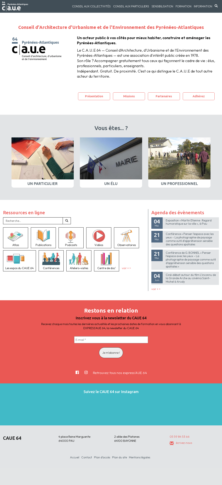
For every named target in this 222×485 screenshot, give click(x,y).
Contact (86, 457)
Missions (129, 96)
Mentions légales (139, 457)
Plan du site (119, 457)
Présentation (94, 96)
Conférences (51, 261)
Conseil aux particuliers (131, 6)
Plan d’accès (102, 457)
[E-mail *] (111, 339)
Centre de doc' (106, 261)
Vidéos (99, 238)
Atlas (15, 238)
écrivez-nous (181, 443)
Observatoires (126, 238)
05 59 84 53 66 (180, 437)
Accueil (74, 457)
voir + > (126, 268)
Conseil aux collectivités (91, 6)
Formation (183, 6)
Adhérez (199, 96)
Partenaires (164, 96)
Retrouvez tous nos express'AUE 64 (120, 373)
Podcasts (71, 238)
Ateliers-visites (79, 261)
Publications (43, 238)
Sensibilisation (162, 6)
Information (203, 6)
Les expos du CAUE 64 (19, 261)
